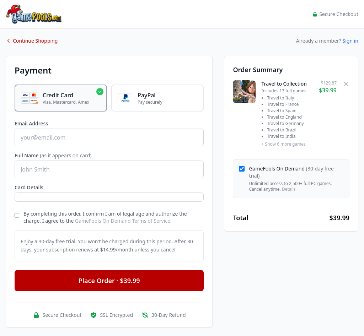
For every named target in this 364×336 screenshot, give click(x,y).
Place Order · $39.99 (109, 280)
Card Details (29, 187)
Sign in (350, 40)
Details (289, 189)
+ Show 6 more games (283, 144)
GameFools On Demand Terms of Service (122, 220)
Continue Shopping (32, 40)
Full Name (53, 155)
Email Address (31, 123)
